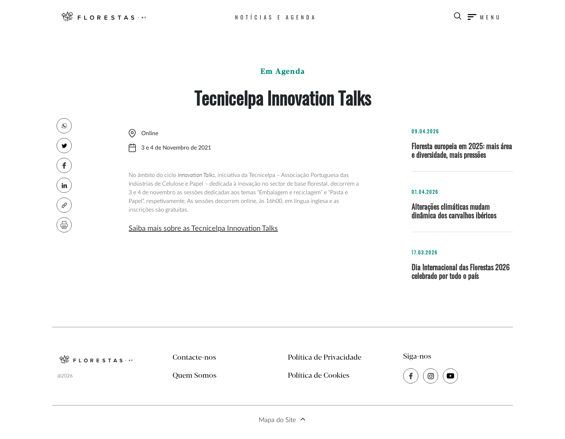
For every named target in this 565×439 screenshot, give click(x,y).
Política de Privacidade (324, 358)
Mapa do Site (277, 420)
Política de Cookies (319, 376)
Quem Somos (195, 376)
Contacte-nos (194, 358)
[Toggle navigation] (484, 17)
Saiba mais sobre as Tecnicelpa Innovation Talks (203, 228)
